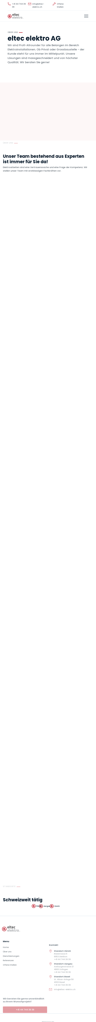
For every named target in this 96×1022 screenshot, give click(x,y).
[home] (15, 16)
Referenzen (8, 963)
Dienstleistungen (11, 959)
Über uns (7, 954)
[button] (86, 16)
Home (6, 950)
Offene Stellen (10, 967)
